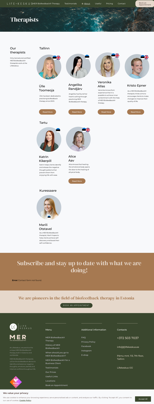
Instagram (86, 351)
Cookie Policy (25, 400)
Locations (50, 381)
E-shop (84, 355)
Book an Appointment (56, 385)
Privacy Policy (88, 342)
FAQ (83, 337)
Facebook (86, 346)
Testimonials (51, 368)
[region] (77, 396)
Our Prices (50, 372)
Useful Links (51, 376)
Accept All (143, 399)
